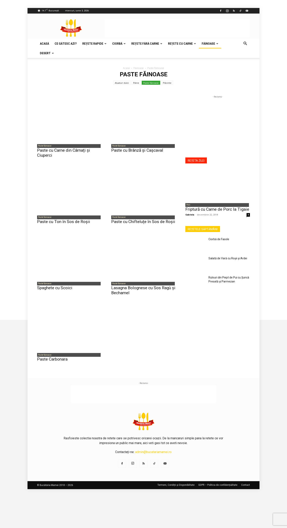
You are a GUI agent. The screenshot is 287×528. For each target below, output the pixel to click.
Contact (245, 487)
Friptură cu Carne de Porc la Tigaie (217, 209)
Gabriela (189, 215)
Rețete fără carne (146, 43)
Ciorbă (119, 43)
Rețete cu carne (182, 43)
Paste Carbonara (52, 361)
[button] (245, 44)
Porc (187, 205)
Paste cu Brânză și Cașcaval (137, 150)
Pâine (136, 82)
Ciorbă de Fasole (218, 239)
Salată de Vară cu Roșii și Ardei (227, 259)
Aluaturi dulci (122, 82)
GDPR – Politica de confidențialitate (217, 487)
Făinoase (210, 43)
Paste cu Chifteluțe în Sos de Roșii (143, 222)
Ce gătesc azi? (66, 43)
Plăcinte (167, 82)
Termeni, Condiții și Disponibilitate (176, 487)
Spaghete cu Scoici (54, 289)
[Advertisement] (177, 28)
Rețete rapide (94, 43)
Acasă (44, 43)
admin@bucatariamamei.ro (153, 454)
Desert (47, 53)
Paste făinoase (151, 82)
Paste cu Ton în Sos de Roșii (63, 222)
